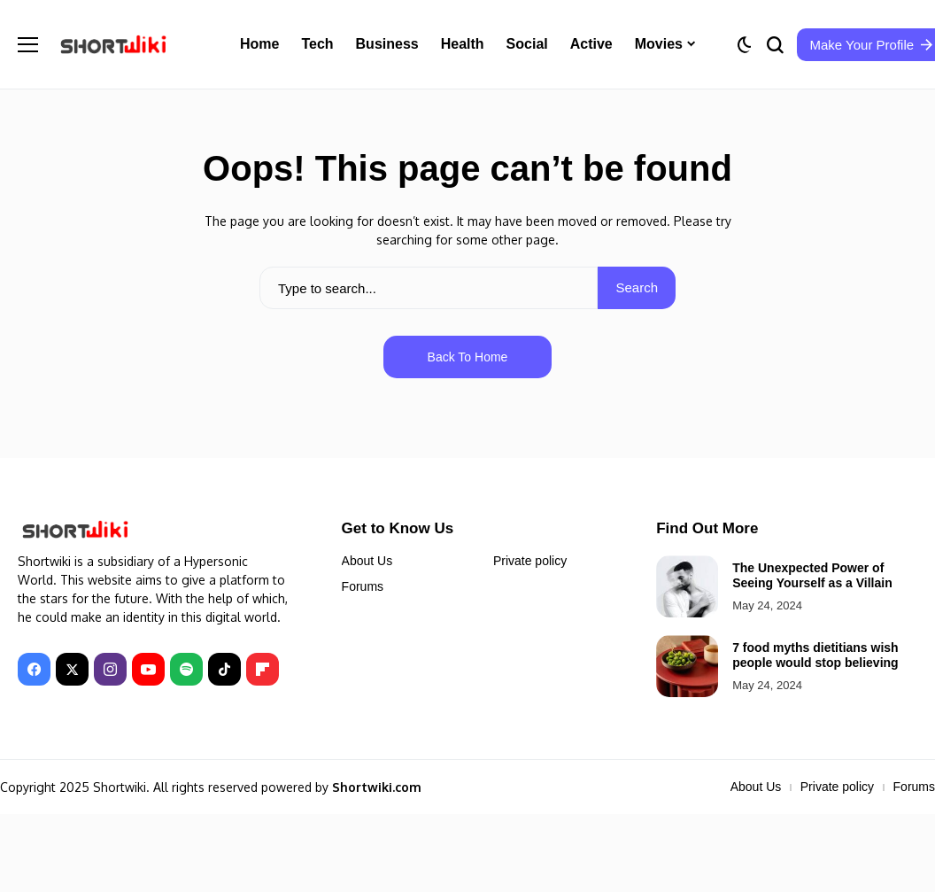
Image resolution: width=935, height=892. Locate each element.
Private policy (530, 561)
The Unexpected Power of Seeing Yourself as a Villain (812, 575)
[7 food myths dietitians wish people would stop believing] (687, 666)
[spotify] (186, 669)
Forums (362, 586)
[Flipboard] (262, 669)
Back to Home (468, 357)
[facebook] (34, 669)
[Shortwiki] (113, 44)
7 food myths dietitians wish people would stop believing (815, 655)
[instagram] (110, 669)
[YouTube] (148, 669)
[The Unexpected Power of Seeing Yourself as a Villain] (687, 586)
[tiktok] (224, 669)
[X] (72, 669)
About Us (367, 561)
